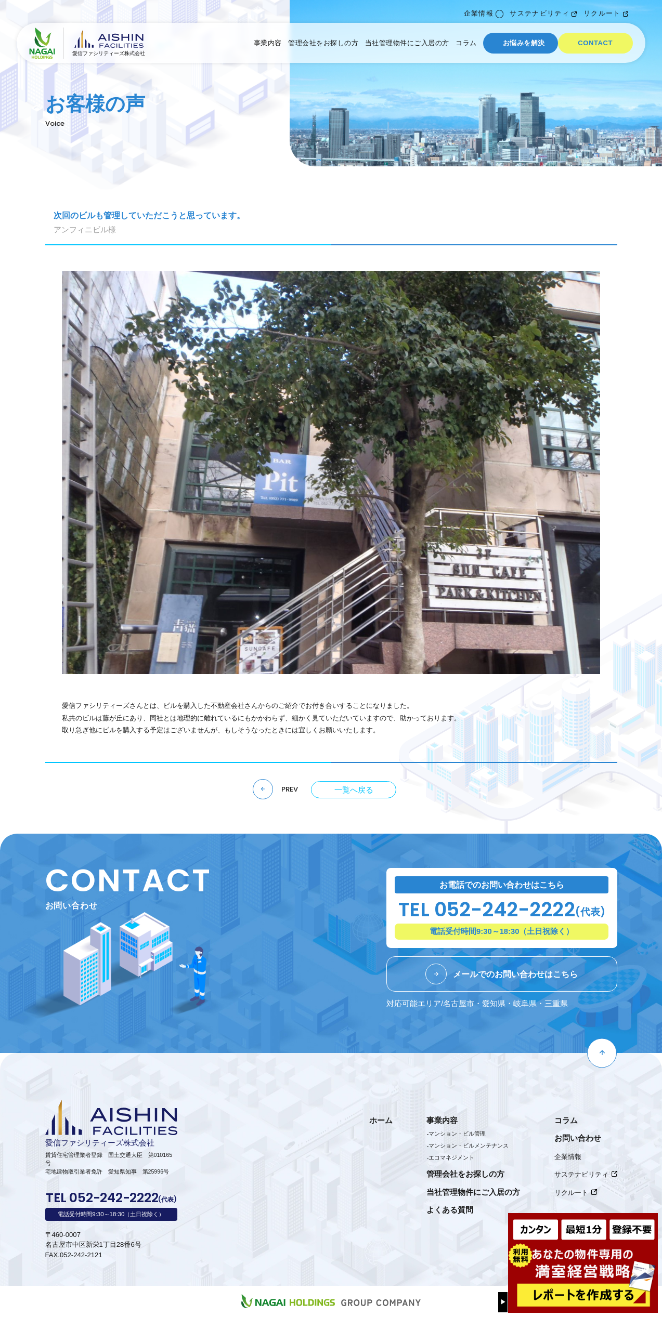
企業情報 (479, 13)
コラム (466, 43)
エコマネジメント (451, 1157)
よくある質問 (449, 1210)
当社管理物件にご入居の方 (407, 43)
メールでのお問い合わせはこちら (515, 974)
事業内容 (268, 43)
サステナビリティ (539, 13)
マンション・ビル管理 (457, 1133)
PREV (289, 789)
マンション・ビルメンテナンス (469, 1145)
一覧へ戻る (353, 790)
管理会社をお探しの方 (323, 43)
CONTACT (595, 43)
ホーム (381, 1120)
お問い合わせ (577, 1138)
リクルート (602, 13)
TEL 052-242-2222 (501, 911)
